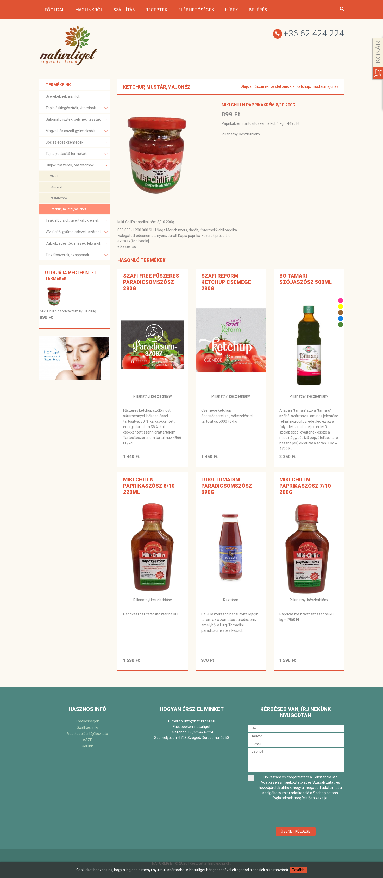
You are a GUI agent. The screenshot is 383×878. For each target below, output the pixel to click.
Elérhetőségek (196, 10)
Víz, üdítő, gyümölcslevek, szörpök (77, 232)
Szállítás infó (87, 727)
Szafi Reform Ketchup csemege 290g (226, 282)
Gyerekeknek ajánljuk (63, 96)
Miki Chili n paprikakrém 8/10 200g (68, 311)
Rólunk (87, 746)
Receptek (156, 10)
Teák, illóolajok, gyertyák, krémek (77, 221)
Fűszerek (56, 187)
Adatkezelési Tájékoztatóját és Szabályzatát (298, 782)
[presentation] (295, 814)
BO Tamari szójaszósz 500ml (305, 279)
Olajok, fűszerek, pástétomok (77, 166)
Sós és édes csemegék (77, 143)
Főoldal (54, 10)
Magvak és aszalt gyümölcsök (77, 131)
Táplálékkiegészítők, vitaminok (77, 108)
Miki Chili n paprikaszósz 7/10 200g (305, 486)
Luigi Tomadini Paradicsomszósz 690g (226, 486)
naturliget (202, 727)
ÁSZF (87, 740)
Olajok (54, 176)
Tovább (298, 870)
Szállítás (124, 10)
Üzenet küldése (295, 831)
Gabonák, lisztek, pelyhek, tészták (77, 120)
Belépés (258, 10)
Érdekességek (87, 721)
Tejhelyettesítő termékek (77, 154)
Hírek (231, 10)
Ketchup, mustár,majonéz (68, 209)
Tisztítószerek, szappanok (77, 255)
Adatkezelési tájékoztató (87, 734)
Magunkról (89, 10)
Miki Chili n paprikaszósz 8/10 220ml (149, 486)
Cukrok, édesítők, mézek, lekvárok (77, 244)
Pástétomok (58, 198)
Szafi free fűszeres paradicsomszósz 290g (151, 282)
